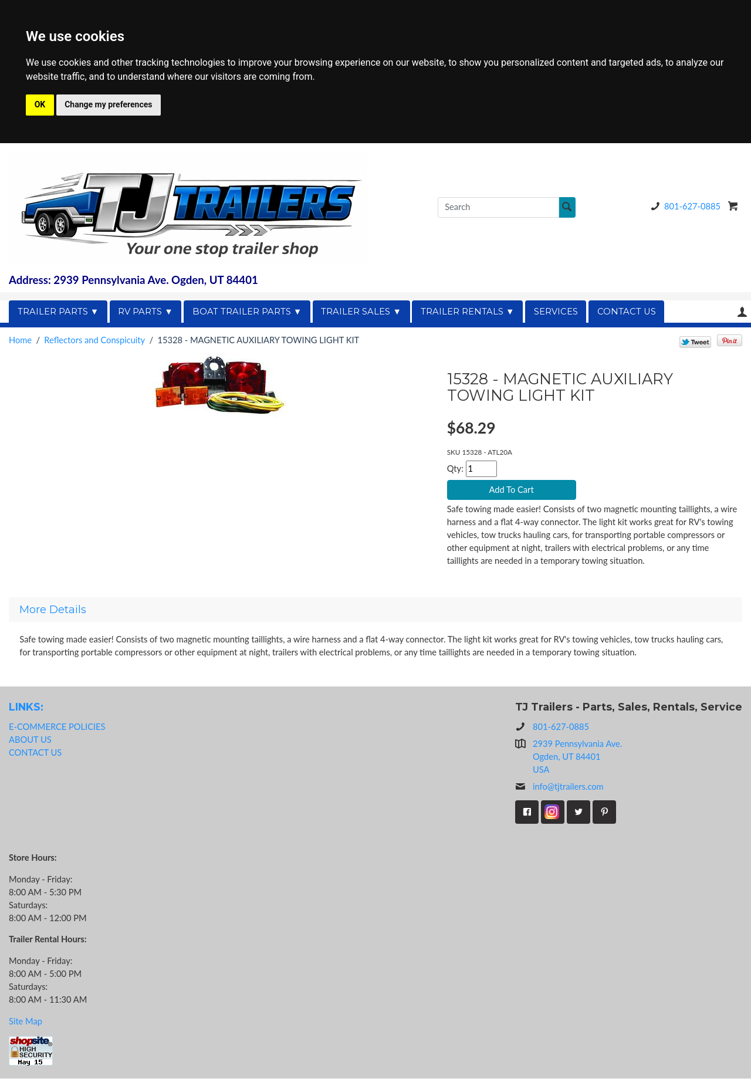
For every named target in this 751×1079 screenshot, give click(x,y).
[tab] (375, 610)
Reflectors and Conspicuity (94, 340)
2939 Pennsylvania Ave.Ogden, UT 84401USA (577, 757)
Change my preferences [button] (108, 104)
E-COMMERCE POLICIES (57, 727)
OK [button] (40, 104)
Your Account (742, 311)
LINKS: (26, 707)
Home (20, 340)
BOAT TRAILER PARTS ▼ (247, 311)
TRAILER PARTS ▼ (58, 311)
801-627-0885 (683, 206)
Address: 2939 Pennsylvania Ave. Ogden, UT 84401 (133, 279)
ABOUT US (30, 740)
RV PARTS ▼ (145, 311)
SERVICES (556, 311)
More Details (52, 610)
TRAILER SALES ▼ (361, 311)
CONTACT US (626, 311)
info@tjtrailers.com (559, 787)
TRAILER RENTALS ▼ (468, 311)
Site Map (25, 1021)
